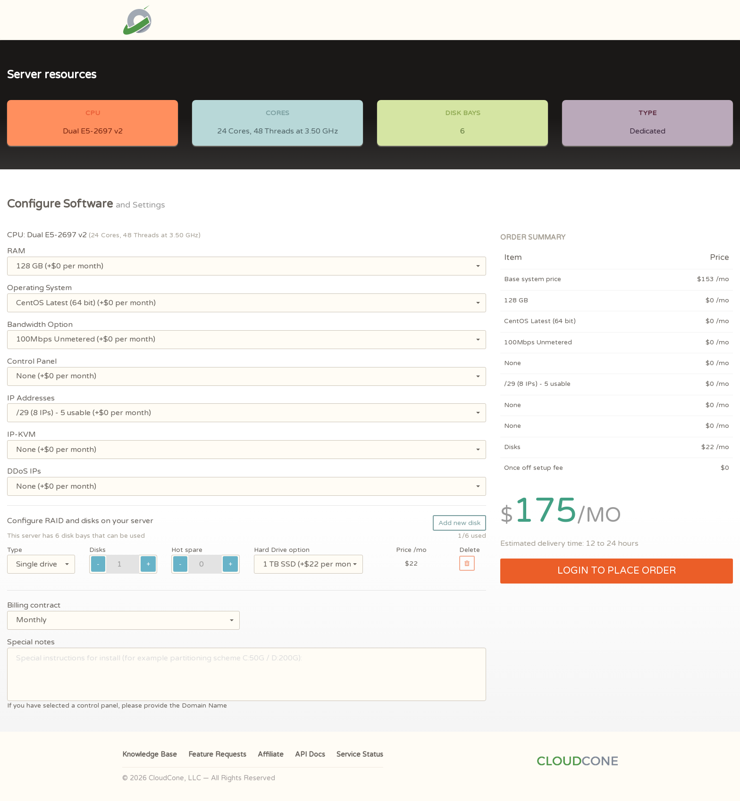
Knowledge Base (149, 755)
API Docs (310, 755)
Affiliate (271, 755)
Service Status (359, 755)
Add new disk (459, 523)
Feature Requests (217, 755)
